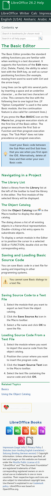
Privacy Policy (34, 447)
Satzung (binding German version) (19, 453)
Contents (7, 27)
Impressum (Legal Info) (14, 447)
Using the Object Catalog (15, 394)
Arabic (42, 19)
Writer (24, 13)
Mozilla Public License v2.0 (26, 462)
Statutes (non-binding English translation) (23, 450)
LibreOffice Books (25, 422)
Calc (34, 13)
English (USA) (11, 19)
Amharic (30, 19)
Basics (5, 389)
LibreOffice (9, 13)
